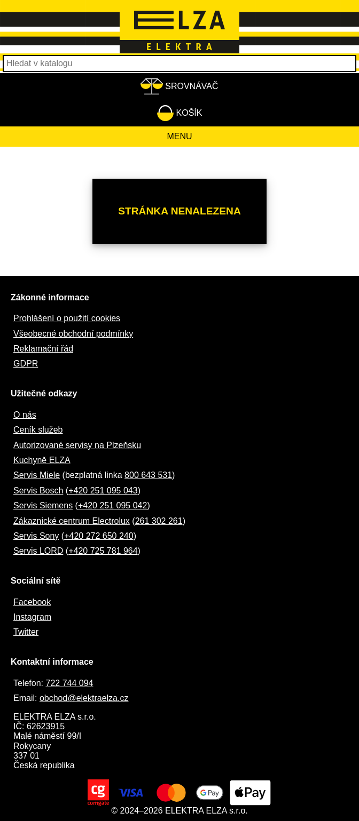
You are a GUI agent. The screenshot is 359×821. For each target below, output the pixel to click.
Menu (179, 136)
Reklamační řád (43, 348)
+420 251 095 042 (112, 505)
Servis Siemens (43, 505)
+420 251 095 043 (102, 490)
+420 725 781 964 (102, 550)
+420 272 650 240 (98, 535)
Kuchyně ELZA (42, 460)
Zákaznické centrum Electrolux (71, 520)
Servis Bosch (38, 490)
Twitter (25, 631)
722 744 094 (69, 683)
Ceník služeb (38, 429)
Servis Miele (36, 475)
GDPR (25, 363)
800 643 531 (148, 475)
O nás (24, 414)
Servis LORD (38, 550)
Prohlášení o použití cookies (66, 318)
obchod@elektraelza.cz (84, 698)
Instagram (32, 616)
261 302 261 (159, 520)
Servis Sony (36, 535)
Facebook (32, 602)
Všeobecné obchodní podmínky (73, 333)
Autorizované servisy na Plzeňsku (77, 445)
